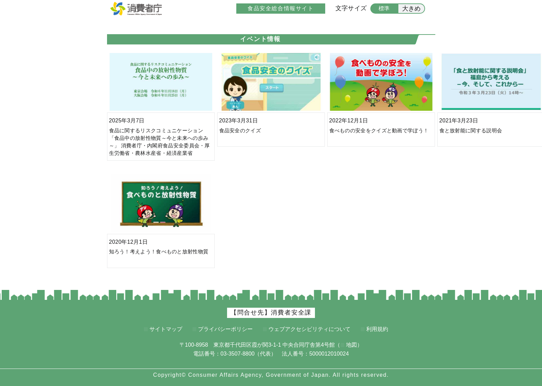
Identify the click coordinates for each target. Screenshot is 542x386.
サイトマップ (165, 329)
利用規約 (377, 329)
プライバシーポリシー (225, 329)
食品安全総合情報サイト (281, 8)
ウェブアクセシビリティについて (309, 329)
